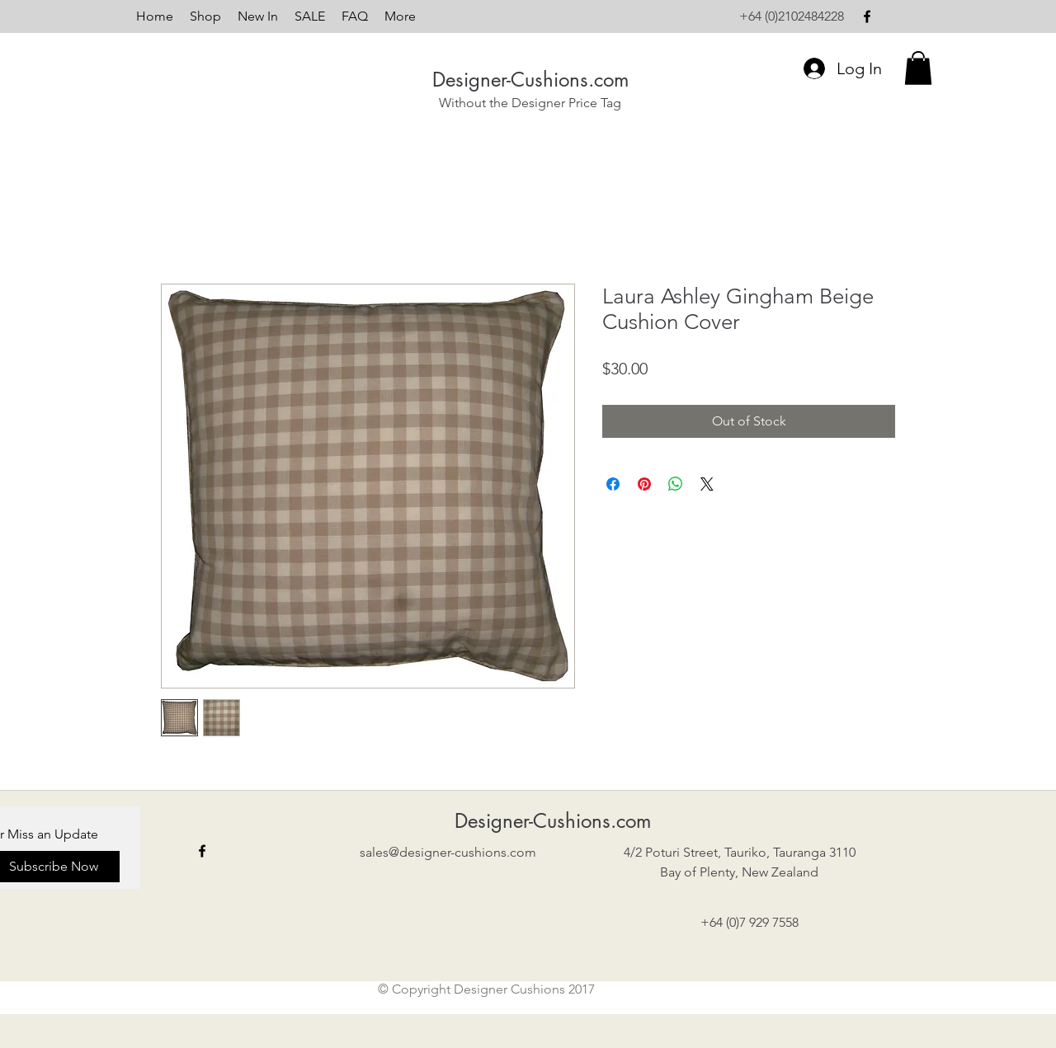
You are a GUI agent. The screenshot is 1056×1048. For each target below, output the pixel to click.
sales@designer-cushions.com (448, 852)
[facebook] (867, 16)
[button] (918, 68)
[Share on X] (707, 484)
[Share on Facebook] (613, 484)
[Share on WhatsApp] (676, 484)
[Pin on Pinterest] (644, 484)
